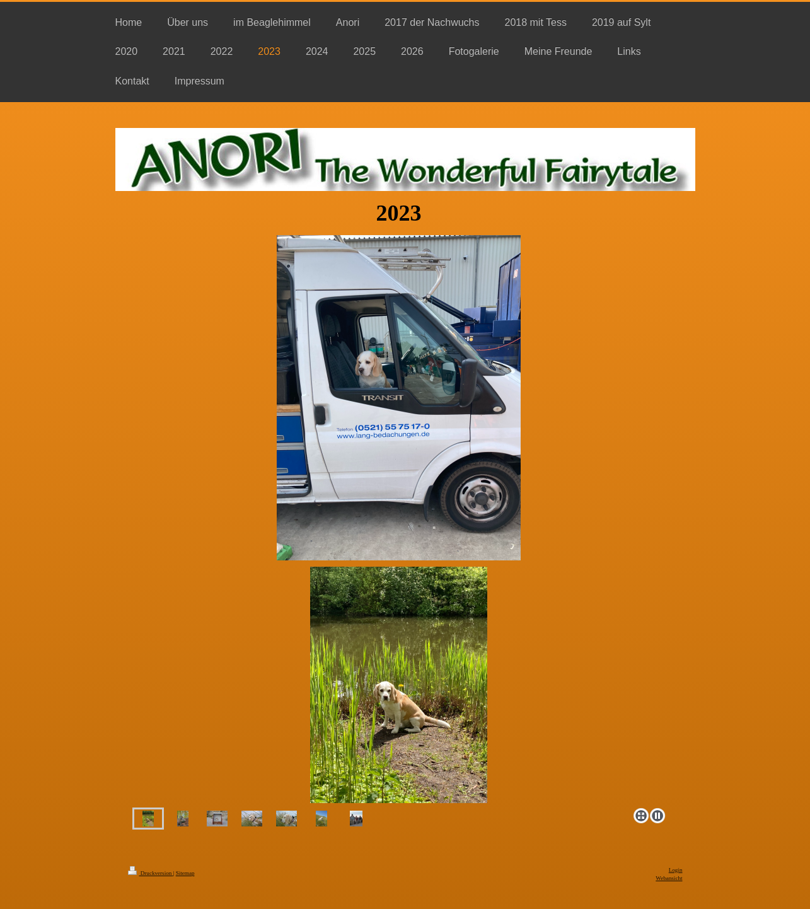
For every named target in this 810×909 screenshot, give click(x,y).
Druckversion (150, 873)
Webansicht (669, 878)
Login (676, 870)
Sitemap (185, 873)
